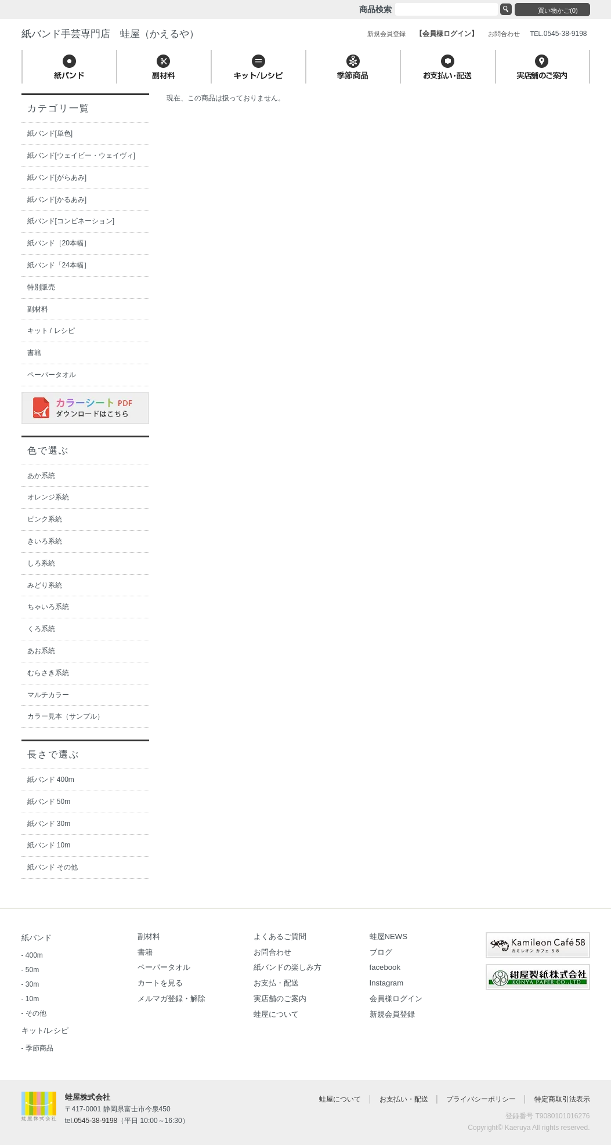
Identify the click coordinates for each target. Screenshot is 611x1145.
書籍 (34, 353)
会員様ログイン (396, 998)
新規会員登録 (392, 1014)
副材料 (37, 309)
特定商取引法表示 (562, 1099)
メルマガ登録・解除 (171, 998)
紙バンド (36, 937)
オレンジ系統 (48, 497)
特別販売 (41, 287)
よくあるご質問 (280, 936)
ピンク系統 (44, 519)
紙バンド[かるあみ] (57, 199)
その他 (36, 1013)
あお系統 (41, 651)
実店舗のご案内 (280, 998)
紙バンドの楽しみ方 (287, 967)
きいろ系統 (44, 541)
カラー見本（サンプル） (65, 716)
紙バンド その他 (52, 867)
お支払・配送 (276, 983)
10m (32, 999)
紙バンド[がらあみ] (57, 177)
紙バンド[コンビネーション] (71, 221)
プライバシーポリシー (481, 1099)
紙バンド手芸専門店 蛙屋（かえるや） (110, 33)
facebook (385, 967)
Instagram (387, 983)
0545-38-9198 (96, 1121)
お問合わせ (272, 952)
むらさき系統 (48, 673)
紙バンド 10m (49, 845)
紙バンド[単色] (50, 133)
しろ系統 (41, 563)
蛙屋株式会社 (87, 1097)
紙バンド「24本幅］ (59, 265)
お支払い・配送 (403, 1099)
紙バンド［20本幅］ (59, 243)
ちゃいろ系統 (48, 607)
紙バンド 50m (49, 802)
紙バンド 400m (50, 780)
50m (32, 970)
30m (32, 984)
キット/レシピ (45, 1030)
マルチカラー (48, 695)
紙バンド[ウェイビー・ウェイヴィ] (81, 155)
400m (34, 955)
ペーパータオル (51, 375)
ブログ (381, 952)
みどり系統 (44, 585)
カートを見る (160, 983)
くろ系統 (41, 629)
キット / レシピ (51, 331)
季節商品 (39, 1048)
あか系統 (41, 476)
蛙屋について (276, 1014)
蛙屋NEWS (389, 936)
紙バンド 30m (49, 824)
